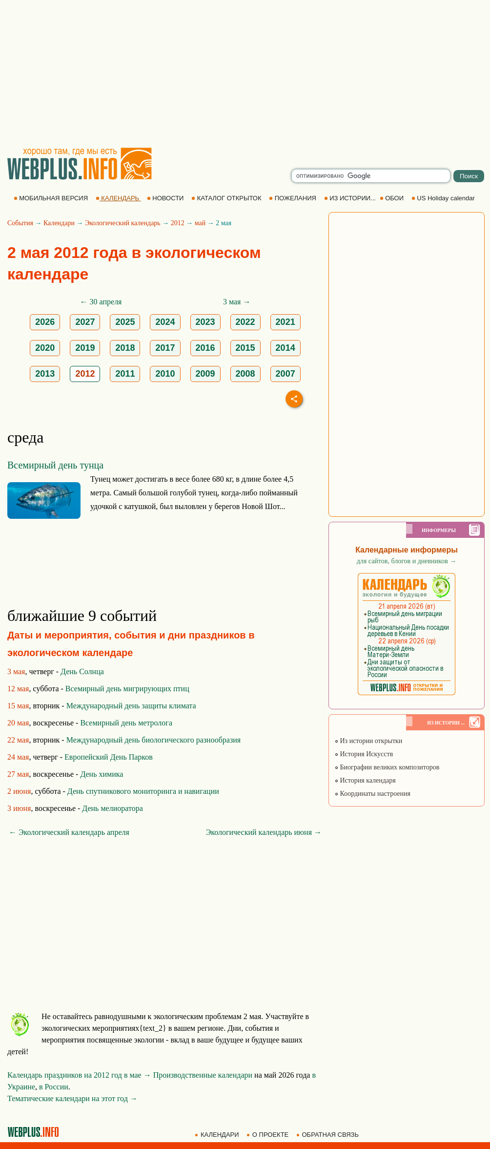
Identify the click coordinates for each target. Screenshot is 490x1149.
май (200, 223)
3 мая (16, 671)
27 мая (18, 774)
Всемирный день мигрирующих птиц (127, 688)
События (20, 223)
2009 (205, 374)
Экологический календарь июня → (264, 832)
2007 (285, 374)
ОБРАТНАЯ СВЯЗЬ (328, 1134)
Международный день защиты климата (131, 706)
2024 (165, 322)
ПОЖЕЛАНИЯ (293, 198)
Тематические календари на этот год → (72, 1098)
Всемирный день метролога (126, 723)
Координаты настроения (372, 793)
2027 (85, 322)
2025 (125, 322)
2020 (45, 348)
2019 (85, 348)
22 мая (18, 740)
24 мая (18, 757)
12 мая (18, 688)
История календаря (365, 780)
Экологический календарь (123, 223)
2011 (125, 374)
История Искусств (363, 754)
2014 (285, 348)
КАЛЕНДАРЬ (118, 198)
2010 (165, 374)
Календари (59, 223)
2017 (165, 348)
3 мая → (236, 302)
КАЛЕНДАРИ (218, 1134)
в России (53, 1087)
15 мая (18, 706)
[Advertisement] (245, 73)
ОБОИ (393, 198)
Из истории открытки (368, 741)
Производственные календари (202, 1075)
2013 (45, 374)
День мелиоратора (112, 808)
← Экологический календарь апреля (69, 832)
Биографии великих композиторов (386, 767)
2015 (245, 348)
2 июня (19, 791)
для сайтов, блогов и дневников (407, 561)
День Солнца (82, 671)
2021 (285, 322)
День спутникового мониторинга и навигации (143, 791)
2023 (205, 322)
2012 (177, 223)
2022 (245, 322)
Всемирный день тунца (55, 465)
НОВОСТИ (166, 198)
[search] (370, 176)
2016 (205, 348)
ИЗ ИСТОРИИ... (351, 198)
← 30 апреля (101, 302)
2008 (245, 374)
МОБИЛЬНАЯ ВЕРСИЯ (52, 198)
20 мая (18, 723)
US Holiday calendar (444, 198)
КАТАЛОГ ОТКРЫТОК (227, 198)
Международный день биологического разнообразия (153, 740)
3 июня (19, 808)
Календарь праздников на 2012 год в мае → (79, 1075)
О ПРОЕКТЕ (268, 1134)
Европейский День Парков (108, 757)
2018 (125, 348)
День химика (101, 774)
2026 (45, 322)
